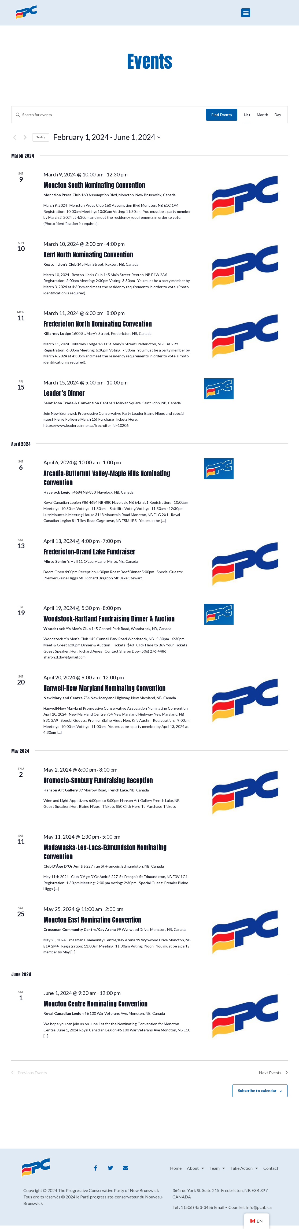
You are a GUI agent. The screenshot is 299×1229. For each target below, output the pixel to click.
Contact (270, 1168)
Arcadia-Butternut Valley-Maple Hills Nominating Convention (106, 478)
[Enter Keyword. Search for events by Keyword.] (109, 114)
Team (217, 1168)
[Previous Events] (14, 137)
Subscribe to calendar (257, 1090)
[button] (245, 12)
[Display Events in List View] (247, 114)
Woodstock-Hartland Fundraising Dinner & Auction (109, 619)
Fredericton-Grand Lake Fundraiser (89, 552)
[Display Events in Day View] (278, 114)
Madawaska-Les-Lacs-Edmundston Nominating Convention (105, 852)
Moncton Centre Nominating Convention (95, 1004)
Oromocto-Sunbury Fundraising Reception (98, 780)
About (195, 1168)
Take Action (244, 1168)
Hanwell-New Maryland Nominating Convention (104, 688)
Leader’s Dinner (64, 393)
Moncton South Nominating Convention (94, 185)
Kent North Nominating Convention (88, 255)
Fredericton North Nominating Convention (97, 324)
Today (40, 137)
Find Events (221, 114)
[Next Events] (25, 137)
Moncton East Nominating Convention (92, 920)
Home (176, 1168)
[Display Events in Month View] (262, 114)
